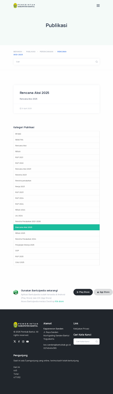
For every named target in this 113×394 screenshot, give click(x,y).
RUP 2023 (19, 192)
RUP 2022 (19, 163)
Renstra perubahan (23, 180)
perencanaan (46, 51)
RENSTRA (19, 140)
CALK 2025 (19, 262)
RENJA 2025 (20, 233)
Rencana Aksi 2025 (34, 93)
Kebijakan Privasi (81, 328)
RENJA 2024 (20, 210)
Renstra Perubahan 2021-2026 (28, 221)
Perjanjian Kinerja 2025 (24, 245)
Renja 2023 (20, 186)
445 (15, 370)
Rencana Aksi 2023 (23, 169)
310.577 (16, 377)
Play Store (83, 292)
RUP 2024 (19, 198)
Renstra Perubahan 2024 (25, 239)
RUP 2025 (19, 256)
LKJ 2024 (19, 215)
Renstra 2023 (21, 175)
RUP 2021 (19, 157)
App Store (103, 292)
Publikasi (31, 51)
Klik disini (59, 301)
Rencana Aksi (20, 145)
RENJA (17, 151)
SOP (17, 250)
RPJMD (18, 134)
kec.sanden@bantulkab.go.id (57, 344)
